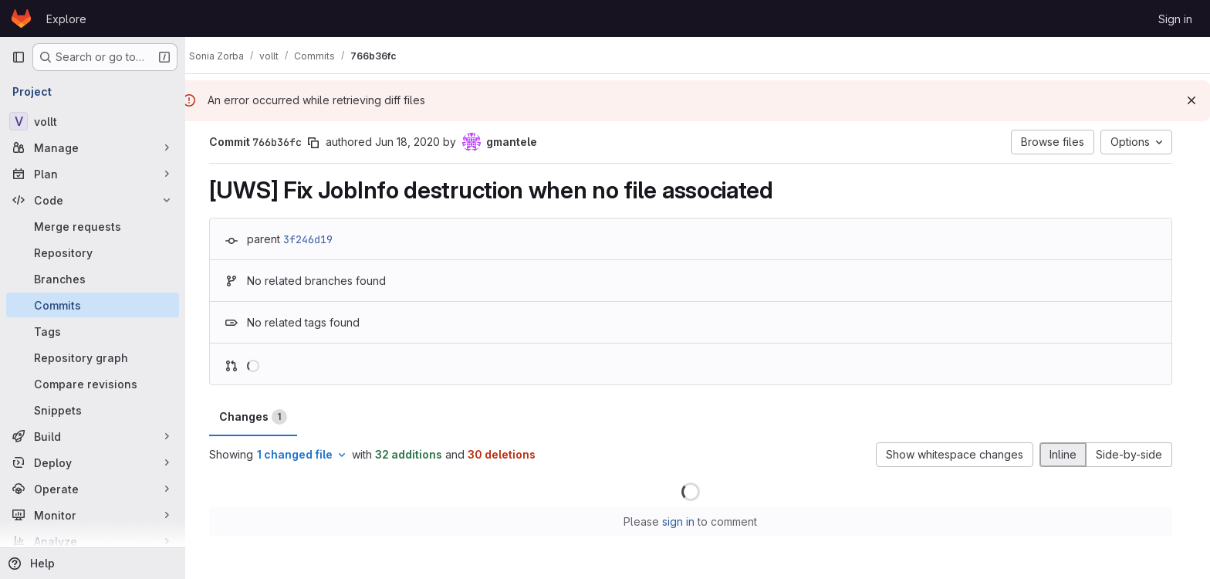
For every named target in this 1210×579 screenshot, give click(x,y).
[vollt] (92, 121)
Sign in (1175, 18)
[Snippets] (92, 410)
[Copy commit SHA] (320, 143)
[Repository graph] (92, 357)
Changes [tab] (260, 417)
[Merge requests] (92, 226)
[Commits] (92, 305)
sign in (686, 521)
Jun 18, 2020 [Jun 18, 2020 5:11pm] (414, 141)
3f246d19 (315, 239)
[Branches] (92, 278)
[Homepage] (21, 18)
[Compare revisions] (92, 383)
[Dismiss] (1191, 100)
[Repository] (92, 252)
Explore (66, 18)
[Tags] (92, 331)
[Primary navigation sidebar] (18, 57)
